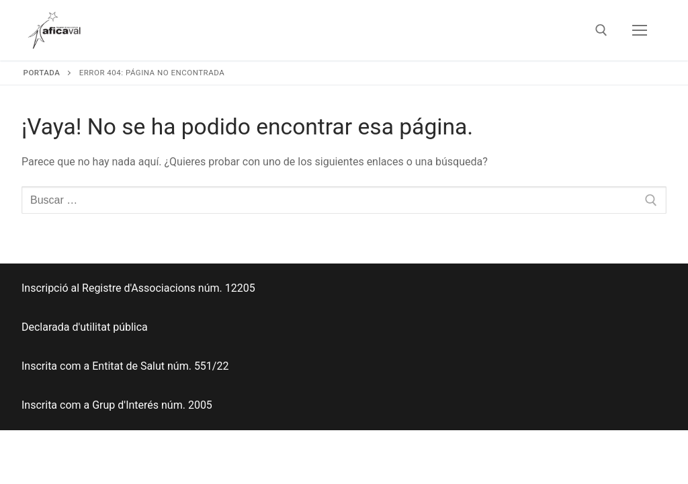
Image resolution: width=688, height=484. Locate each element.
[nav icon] (639, 30)
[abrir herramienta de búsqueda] (601, 30)
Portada (42, 72)
